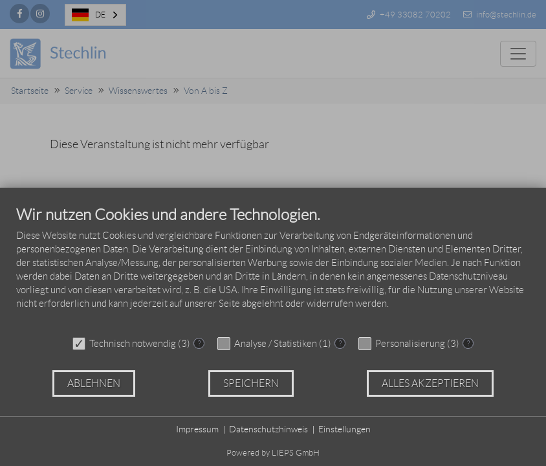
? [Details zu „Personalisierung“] (468, 343)
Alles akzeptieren (430, 383)
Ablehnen (93, 383)
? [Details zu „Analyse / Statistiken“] (340, 343)
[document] (273, 267)
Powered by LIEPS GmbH (273, 453)
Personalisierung (410, 343)
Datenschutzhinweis (268, 429)
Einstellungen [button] (344, 429)
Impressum (197, 429)
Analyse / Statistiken (275, 343)
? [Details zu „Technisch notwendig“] (199, 343)
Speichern (251, 383)
